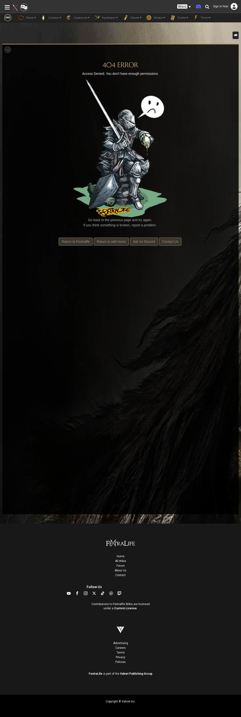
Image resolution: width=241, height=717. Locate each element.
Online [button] (132, 17)
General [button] (51, 17)
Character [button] (78, 17)
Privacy (120, 657)
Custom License (125, 608)
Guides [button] (179, 17)
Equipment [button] (106, 17)
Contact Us (170, 241)
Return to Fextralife (76, 241)
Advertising (120, 643)
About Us (120, 570)
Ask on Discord (144, 241)
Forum (120, 565)
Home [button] (27, 17)
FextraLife (95, 673)
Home (121, 556)
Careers (120, 647)
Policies (120, 662)
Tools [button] (202, 17)
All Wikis (120, 561)
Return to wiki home (111, 241)
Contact (120, 575)
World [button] (155, 17)
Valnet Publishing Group (136, 673)
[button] (184, 7)
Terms (120, 652)
